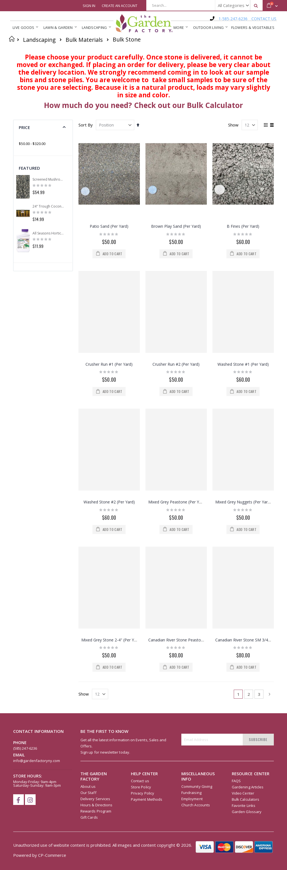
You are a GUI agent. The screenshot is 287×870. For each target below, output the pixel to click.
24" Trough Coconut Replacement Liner (49, 206)
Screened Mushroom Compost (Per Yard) (49, 179)
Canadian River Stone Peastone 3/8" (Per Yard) (190, 640)
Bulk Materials (84, 40)
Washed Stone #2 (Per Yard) (109, 502)
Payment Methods (146, 799)
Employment (192, 798)
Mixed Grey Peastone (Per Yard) (177, 502)
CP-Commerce (52, 855)
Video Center (243, 793)
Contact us (140, 780)
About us (88, 786)
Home (12, 38)
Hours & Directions (96, 804)
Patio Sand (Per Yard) (109, 226)
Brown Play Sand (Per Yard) (176, 226)
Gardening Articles (247, 787)
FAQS (236, 780)
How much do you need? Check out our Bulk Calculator (143, 105)
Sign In (89, 5)
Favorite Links (243, 805)
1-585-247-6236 (233, 18)
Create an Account (119, 5)
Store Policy (141, 787)
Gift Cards (89, 817)
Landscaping (39, 40)
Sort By (85, 125)
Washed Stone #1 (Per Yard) (243, 364)
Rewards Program (95, 811)
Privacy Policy (142, 793)
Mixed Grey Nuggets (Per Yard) (243, 502)
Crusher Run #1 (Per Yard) (109, 364)
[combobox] (204, 5)
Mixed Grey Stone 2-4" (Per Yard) (111, 640)
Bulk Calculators (245, 799)
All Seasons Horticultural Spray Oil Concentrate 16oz (49, 233)
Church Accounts (195, 804)
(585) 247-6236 (25, 748)
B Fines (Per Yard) (243, 226)
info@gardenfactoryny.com (36, 760)
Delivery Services (95, 798)
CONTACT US (263, 18)
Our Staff (88, 792)
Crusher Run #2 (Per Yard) (176, 364)
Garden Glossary (246, 811)
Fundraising (191, 792)
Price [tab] (24, 127)
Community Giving (196, 786)
